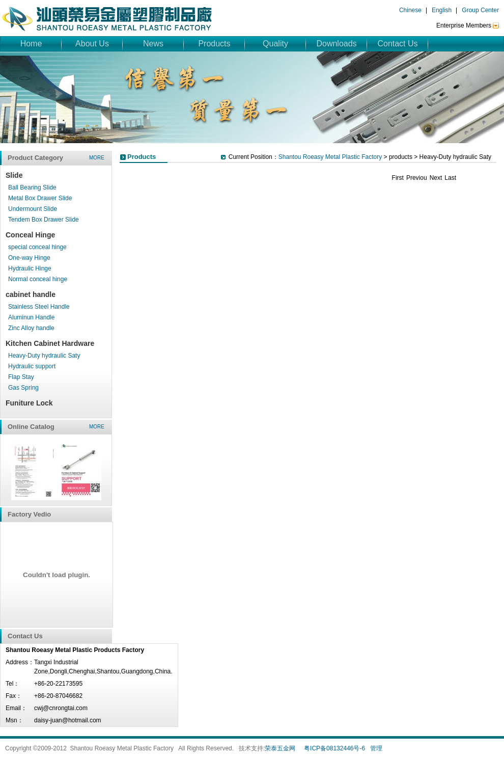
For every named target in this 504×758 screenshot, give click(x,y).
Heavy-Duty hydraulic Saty (44, 355)
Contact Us (397, 43)
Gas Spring (23, 387)
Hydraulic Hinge (29, 268)
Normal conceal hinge (37, 279)
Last (450, 177)
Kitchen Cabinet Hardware (50, 343)
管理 (376, 748)
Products (214, 43)
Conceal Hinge (30, 235)
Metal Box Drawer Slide (40, 198)
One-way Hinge (29, 257)
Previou (416, 177)
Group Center (480, 10)
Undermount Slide (32, 208)
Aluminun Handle (31, 317)
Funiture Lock (29, 403)
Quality (275, 43)
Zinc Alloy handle (31, 328)
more (96, 157)
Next (436, 177)
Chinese (410, 10)
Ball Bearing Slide (32, 187)
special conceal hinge (37, 247)
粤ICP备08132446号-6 (334, 748)
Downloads (336, 43)
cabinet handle (30, 294)
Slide (14, 175)
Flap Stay (21, 377)
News (153, 43)
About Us (92, 43)
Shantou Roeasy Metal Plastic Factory (330, 156)
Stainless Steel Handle (39, 306)
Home (31, 43)
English (442, 10)
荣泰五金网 (280, 748)
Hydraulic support (31, 366)
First (398, 177)
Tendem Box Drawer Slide (43, 219)
